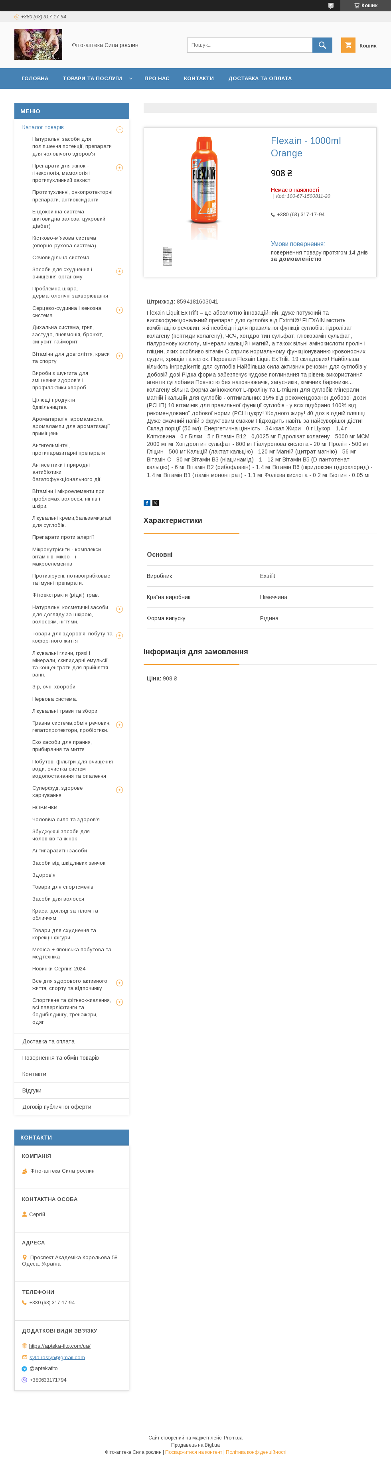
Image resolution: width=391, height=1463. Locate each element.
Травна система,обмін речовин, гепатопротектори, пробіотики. (71, 726)
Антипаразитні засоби (59, 851)
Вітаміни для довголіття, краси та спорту (71, 357)
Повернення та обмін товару (67, 99)
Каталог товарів (43, 127)
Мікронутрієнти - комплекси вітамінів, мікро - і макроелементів (66, 556)
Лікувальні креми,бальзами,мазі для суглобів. (71, 521)
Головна (35, 78)
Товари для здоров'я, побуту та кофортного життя (72, 637)
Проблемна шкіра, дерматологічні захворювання (70, 292)
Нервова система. (54, 699)
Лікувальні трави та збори (64, 711)
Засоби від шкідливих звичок (68, 863)
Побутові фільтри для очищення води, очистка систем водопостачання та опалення (72, 769)
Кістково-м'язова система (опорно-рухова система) (64, 241)
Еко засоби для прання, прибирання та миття (62, 745)
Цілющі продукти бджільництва (53, 403)
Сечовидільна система (60, 257)
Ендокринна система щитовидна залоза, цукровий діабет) (68, 219)
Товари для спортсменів (62, 887)
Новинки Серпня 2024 (58, 969)
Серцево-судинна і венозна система (66, 311)
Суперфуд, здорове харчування (57, 791)
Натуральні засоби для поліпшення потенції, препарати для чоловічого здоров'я (72, 146)
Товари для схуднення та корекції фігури (64, 934)
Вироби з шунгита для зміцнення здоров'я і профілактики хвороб (60, 380)
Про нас (157, 78)
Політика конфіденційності (256, 1452)
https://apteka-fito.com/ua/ (60, 1346)
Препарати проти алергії (63, 537)
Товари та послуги (92, 78)
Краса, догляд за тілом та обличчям (65, 914)
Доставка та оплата (260, 78)
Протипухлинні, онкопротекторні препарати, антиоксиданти (72, 195)
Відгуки (138, 99)
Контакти (199, 78)
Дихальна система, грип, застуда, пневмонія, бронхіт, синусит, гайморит (67, 334)
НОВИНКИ (44, 807)
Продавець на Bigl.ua (195, 1445)
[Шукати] (322, 45)
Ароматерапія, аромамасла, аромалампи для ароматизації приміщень (71, 426)
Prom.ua (233, 1438)
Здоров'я (43, 875)
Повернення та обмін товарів (60, 1058)
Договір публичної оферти (206, 99)
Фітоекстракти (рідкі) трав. (65, 595)
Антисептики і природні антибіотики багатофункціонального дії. (67, 472)
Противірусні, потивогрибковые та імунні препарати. (71, 579)
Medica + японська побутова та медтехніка (71, 953)
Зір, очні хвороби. (54, 687)
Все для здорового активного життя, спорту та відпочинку (69, 984)
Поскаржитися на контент (193, 1452)
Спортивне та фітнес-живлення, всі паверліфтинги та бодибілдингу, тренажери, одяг (71, 1011)
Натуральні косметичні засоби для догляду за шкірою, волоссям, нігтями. (70, 614)
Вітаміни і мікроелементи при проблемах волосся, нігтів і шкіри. (68, 498)
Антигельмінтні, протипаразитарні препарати (68, 448)
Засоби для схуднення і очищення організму (62, 273)
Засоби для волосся (58, 899)
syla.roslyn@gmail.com (57, 1357)
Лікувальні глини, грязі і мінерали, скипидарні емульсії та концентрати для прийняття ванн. (70, 664)
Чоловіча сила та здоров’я (66, 819)
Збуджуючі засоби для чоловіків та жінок (61, 835)
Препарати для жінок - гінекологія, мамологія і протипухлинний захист (61, 173)
